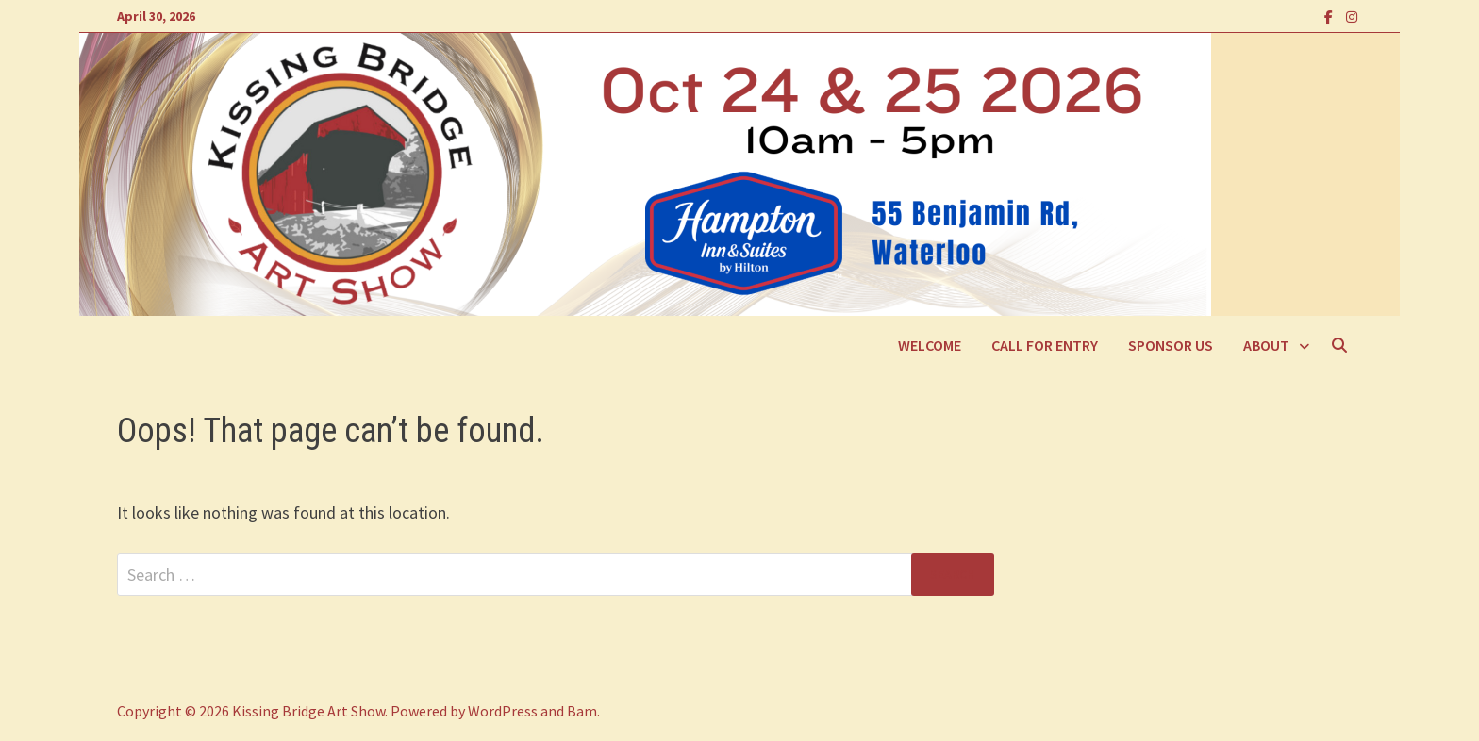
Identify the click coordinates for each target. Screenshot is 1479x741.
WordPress (503, 710)
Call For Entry (1044, 345)
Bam (582, 710)
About (1266, 345)
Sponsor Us (1170, 345)
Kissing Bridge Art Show (308, 710)
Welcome (929, 345)
